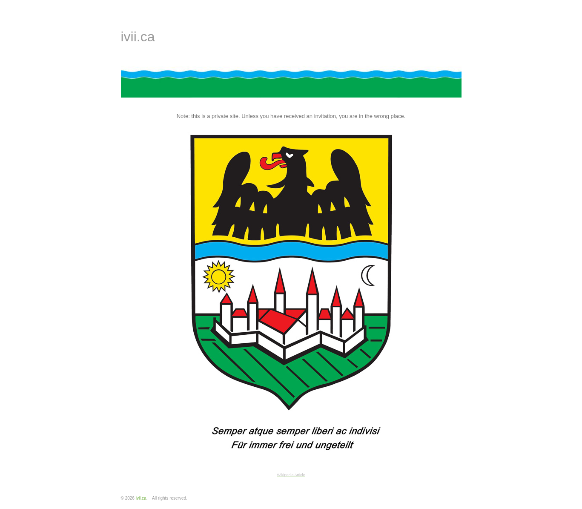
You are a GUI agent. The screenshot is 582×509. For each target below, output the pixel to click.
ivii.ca (138, 36)
